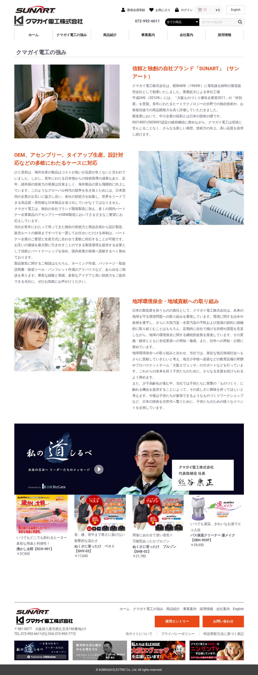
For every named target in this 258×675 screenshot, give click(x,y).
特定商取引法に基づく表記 (223, 634)
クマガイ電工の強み (71, 35)
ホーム (33, 35)
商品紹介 (110, 35)
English (235, 9)
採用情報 (224, 35)
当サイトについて (139, 634)
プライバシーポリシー (178, 634)
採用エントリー (177, 621)
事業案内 (148, 35)
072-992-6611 (147, 21)
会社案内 (186, 35)
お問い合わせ (223, 621)
